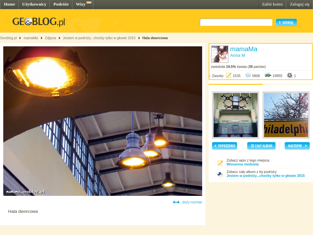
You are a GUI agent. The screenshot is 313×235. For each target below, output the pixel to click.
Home (9, 4)
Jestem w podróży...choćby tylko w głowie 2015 (99, 38)
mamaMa (30, 38)
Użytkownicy (34, 4)
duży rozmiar (192, 202)
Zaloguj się (299, 4)
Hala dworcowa (155, 38)
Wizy (80, 4)
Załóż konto (272, 4)
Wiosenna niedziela (243, 164)
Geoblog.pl (8, 38)
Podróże (61, 4)
